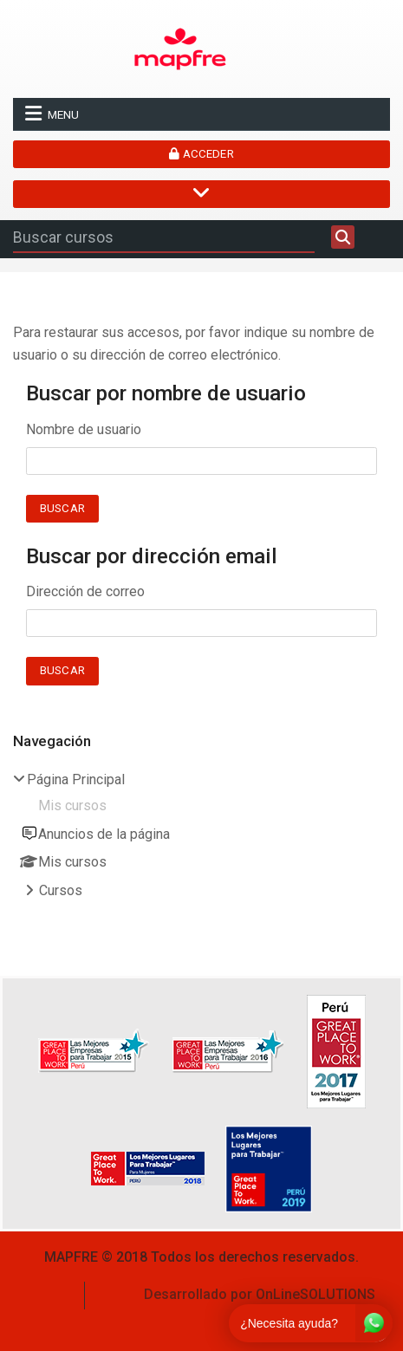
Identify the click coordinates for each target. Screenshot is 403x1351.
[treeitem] (201, 837)
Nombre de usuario (83, 429)
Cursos (60, 890)
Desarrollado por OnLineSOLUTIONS (259, 1294)
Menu (52, 113)
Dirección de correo (85, 591)
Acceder (201, 153)
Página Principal (76, 779)
